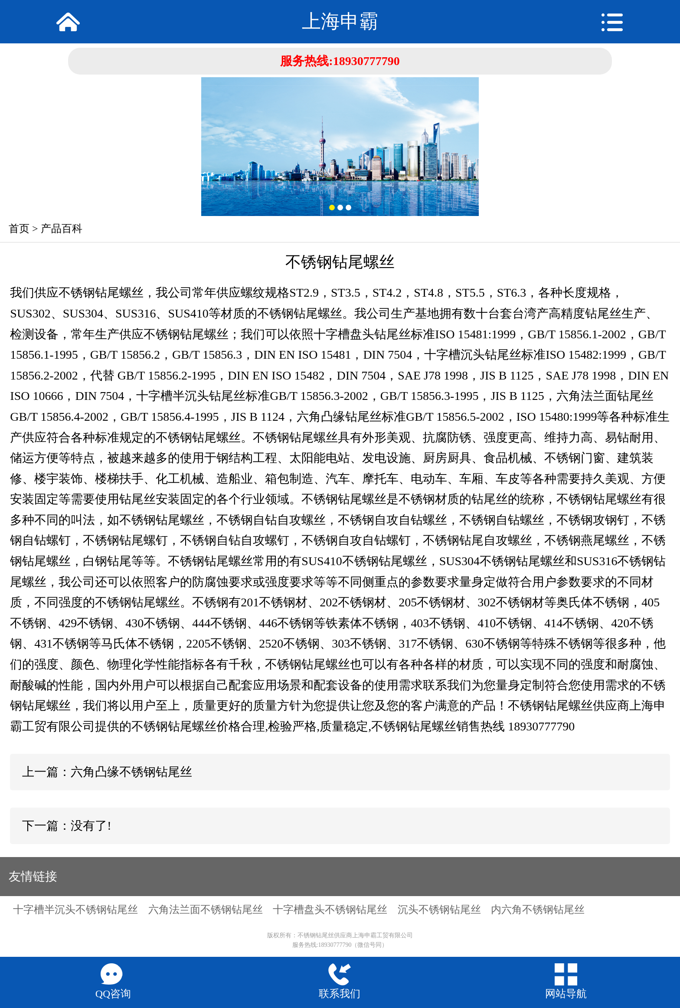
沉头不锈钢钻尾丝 (439, 909)
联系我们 (339, 993)
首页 (19, 228)
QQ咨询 (113, 993)
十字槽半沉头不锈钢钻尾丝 (75, 909)
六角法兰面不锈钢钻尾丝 (205, 909)
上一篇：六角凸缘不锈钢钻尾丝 (107, 772)
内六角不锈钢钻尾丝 (538, 909)
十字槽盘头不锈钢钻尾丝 (330, 909)
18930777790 (366, 61)
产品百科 (61, 228)
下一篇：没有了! (66, 825)
